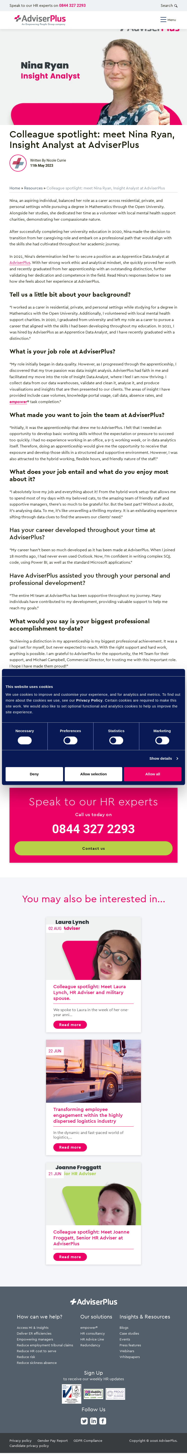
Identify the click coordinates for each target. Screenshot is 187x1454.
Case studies (129, 1334)
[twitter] (84, 1421)
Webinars (127, 1352)
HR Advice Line (92, 1340)
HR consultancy (92, 1334)
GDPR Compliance (88, 1441)
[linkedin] (93, 1421)
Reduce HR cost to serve (36, 1352)
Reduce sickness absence (37, 1363)
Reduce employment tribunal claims (45, 1346)
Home (14, 188)
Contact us (93, 848)
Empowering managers (35, 1340)
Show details (161, 758)
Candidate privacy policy (29, 1446)
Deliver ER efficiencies (34, 1334)
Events (125, 1340)
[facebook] (102, 1421)
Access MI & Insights (32, 1328)
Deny (34, 774)
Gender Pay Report (52, 1441)
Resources (33, 188)
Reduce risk (26, 1358)
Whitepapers (130, 1358)
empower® (89, 1328)
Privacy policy (20, 1441)
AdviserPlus (19, 262)
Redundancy (90, 1346)
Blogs (124, 1328)
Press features (130, 1346)
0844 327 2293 (72, 5)
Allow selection (93, 774)
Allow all (152, 774)
